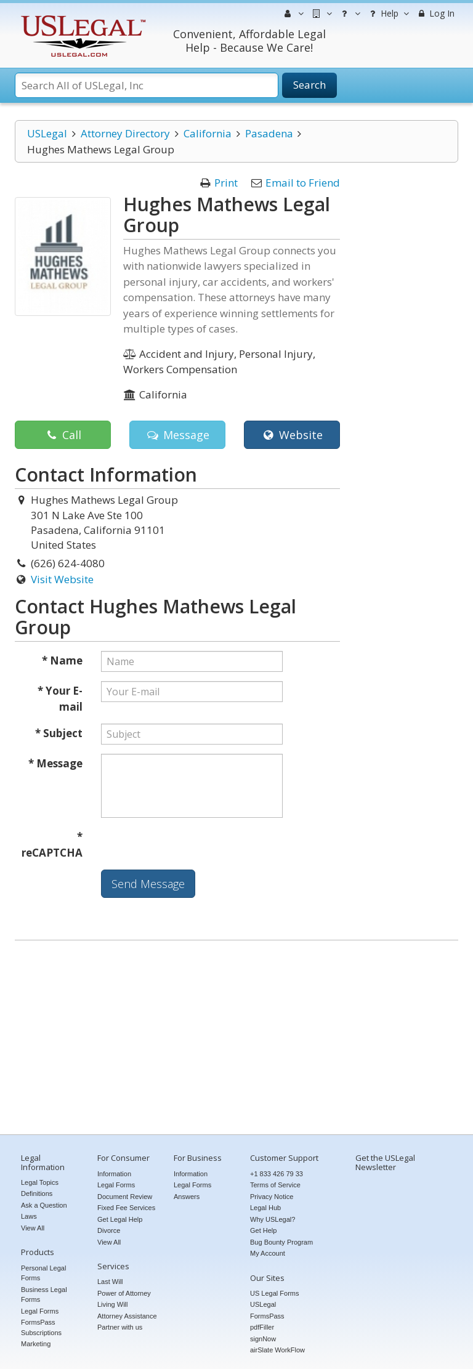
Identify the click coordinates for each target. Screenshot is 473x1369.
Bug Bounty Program (281, 1242)
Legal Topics (40, 1182)
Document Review (124, 1196)
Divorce (108, 1230)
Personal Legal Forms (43, 1273)
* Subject (59, 733)
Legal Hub (265, 1207)
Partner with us (119, 1327)
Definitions (36, 1193)
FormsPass (267, 1316)
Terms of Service (275, 1185)
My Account (267, 1253)
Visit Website (62, 579)
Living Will (112, 1304)
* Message (55, 763)
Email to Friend (302, 183)
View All (32, 1228)
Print (226, 183)
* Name (62, 660)
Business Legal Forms (44, 1295)
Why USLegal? (272, 1219)
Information (114, 1173)
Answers (187, 1196)
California (208, 133)
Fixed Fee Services (126, 1207)
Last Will (110, 1281)
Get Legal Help (119, 1219)
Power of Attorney (124, 1293)
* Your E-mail (60, 699)
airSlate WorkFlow (277, 1350)
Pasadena (269, 133)
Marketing (36, 1343)
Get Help (263, 1230)
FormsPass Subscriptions (41, 1327)
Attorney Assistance (127, 1316)
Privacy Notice (271, 1196)
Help (387, 13)
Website (291, 434)
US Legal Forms (274, 1293)
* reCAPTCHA (52, 845)
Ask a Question (44, 1205)
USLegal (47, 133)
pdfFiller (262, 1327)
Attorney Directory (125, 133)
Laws (29, 1216)
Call (62, 434)
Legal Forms (40, 1311)
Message (177, 434)
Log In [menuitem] (435, 13)
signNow (263, 1339)
